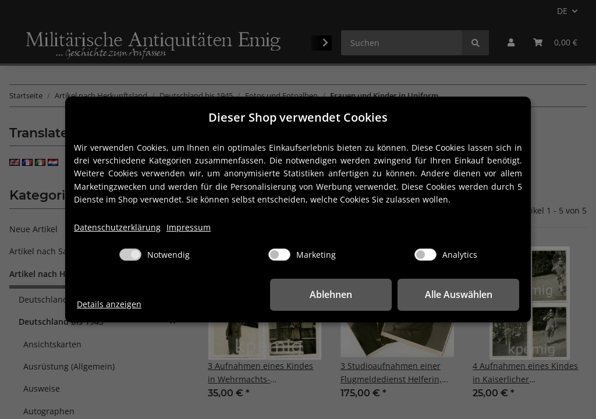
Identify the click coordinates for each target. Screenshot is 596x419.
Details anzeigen (109, 304)
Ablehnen (339, 294)
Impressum (188, 227)
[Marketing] (279, 254)
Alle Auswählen (461, 294)
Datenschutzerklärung (117, 227)
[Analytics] (425, 254)
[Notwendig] (130, 254)
